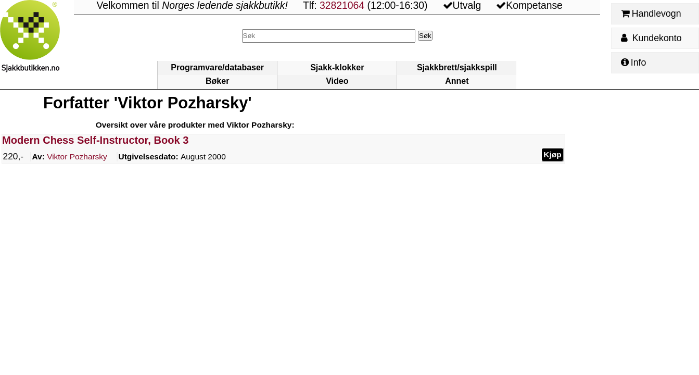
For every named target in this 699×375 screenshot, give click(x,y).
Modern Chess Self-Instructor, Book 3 (95, 140)
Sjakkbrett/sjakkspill (457, 67)
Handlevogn (651, 13)
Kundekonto (651, 38)
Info (633, 62)
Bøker (217, 81)
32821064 (342, 5)
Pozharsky (77, 156)
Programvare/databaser (217, 67)
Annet (456, 81)
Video (337, 81)
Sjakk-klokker (337, 67)
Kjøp (552, 153)
